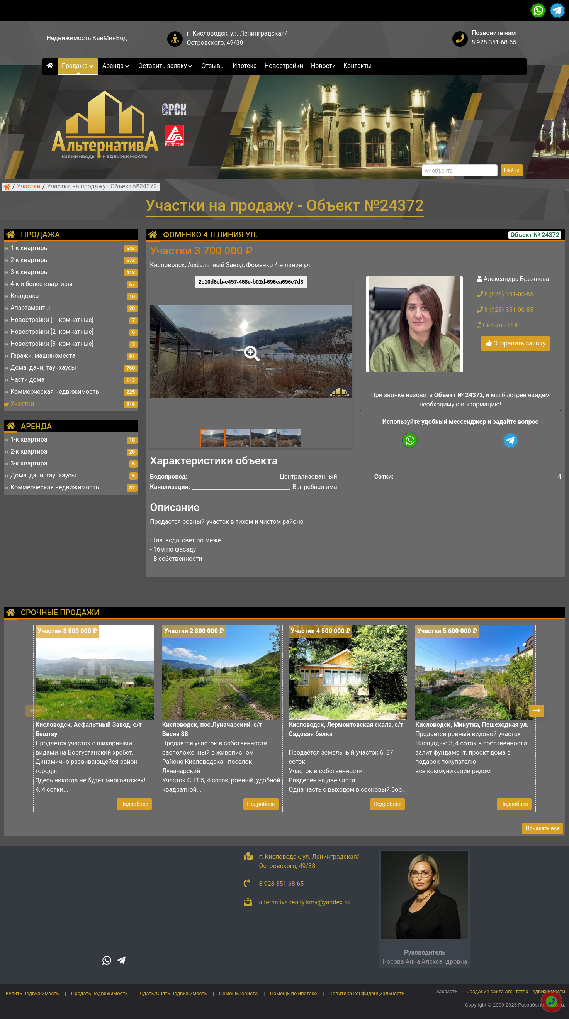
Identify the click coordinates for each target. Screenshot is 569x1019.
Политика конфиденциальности (367, 993)
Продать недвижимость (99, 993)
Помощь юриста (238, 993)
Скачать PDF (498, 325)
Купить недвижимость (32, 993)
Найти (512, 170)
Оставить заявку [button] (166, 65)
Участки (29, 187)
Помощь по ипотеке (293, 993)
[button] (250, 348)
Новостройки (284, 65)
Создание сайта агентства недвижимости (515, 991)
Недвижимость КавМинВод (86, 38)
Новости (323, 65)
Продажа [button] (77, 65)
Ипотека (245, 65)
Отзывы (213, 65)
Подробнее (134, 804)
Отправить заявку (515, 343)
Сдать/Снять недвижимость (173, 993)
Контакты (357, 65)
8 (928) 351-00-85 (505, 294)
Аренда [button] (116, 65)
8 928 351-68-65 (494, 42)
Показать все (543, 828)
